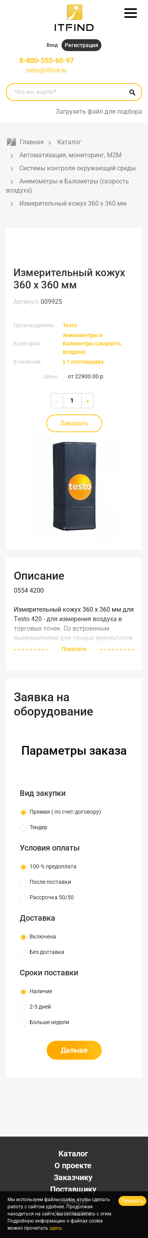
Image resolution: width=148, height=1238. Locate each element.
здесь (55, 1228)
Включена (43, 936)
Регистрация (81, 45)
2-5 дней (40, 1006)
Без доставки (47, 952)
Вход (52, 45)
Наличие (41, 991)
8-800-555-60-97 (46, 60)
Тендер (38, 827)
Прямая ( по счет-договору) (65, 812)
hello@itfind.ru (46, 70)
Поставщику (73, 1189)
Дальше (74, 1050)
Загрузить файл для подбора (99, 111)
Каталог (73, 1153)
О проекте (73, 1165)
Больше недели (49, 1022)
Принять (132, 1201)
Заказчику (73, 1177)
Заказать (74, 423)
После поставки (50, 882)
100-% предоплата (53, 866)
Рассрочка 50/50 (52, 897)
